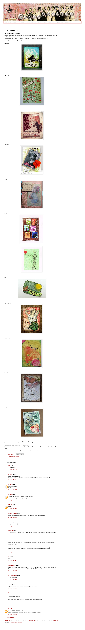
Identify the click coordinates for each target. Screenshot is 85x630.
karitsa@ (10, 474)
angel (9, 556)
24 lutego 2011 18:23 (12, 614)
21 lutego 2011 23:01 (12, 479)
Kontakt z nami (68, 22)
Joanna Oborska (12, 565)
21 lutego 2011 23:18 (12, 489)
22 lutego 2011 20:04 (12, 570)
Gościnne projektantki (31, 22)
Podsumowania (12, 456)
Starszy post (55, 620)
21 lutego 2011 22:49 (12, 469)
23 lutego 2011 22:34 (12, 588)
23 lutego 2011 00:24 (12, 579)
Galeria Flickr (51, 22)
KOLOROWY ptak (12, 575)
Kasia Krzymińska (12, 513)
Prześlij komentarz (10, 617)
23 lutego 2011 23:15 (12, 604)
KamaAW (10, 608)
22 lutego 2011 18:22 (12, 552)
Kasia (9, 592)
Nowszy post (7, 620)
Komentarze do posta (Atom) (16, 622)
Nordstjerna (11, 530)
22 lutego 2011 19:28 (12, 560)
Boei (9, 465)
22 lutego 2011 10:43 (12, 508)
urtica (9, 540)
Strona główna (8, 22)
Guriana (10, 584)
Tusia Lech (10, 522)
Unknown (10, 484)
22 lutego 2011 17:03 (12, 536)
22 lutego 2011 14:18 (12, 526)
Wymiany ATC (59, 22)
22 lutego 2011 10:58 (12, 517)
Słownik (39, 22)
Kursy (45, 22)
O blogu (14, 22)
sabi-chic (10, 504)
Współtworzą (21, 22)
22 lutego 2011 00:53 (12, 500)
